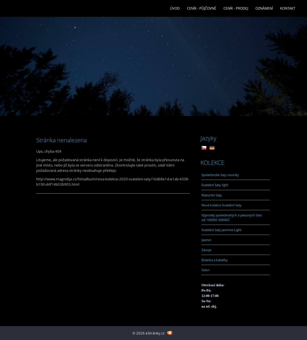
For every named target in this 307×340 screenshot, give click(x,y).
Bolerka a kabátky (214, 260)
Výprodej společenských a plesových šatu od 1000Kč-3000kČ (231, 217)
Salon (205, 270)
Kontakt (287, 8)
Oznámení (264, 8)
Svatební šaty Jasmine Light (221, 230)
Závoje (206, 250)
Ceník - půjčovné (201, 8)
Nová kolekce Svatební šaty (221, 205)
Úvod (175, 8)
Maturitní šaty (211, 195)
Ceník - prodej (235, 8)
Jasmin (206, 240)
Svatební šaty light (214, 185)
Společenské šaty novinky (220, 175)
